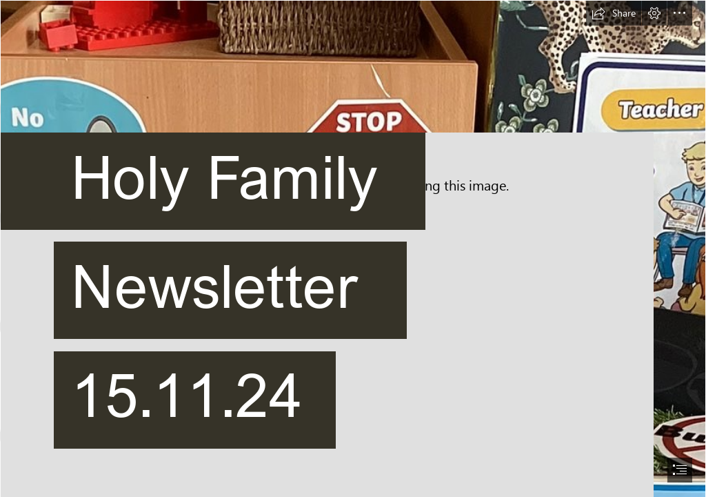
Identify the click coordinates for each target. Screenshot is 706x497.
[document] (353, 248)
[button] (613, 13)
